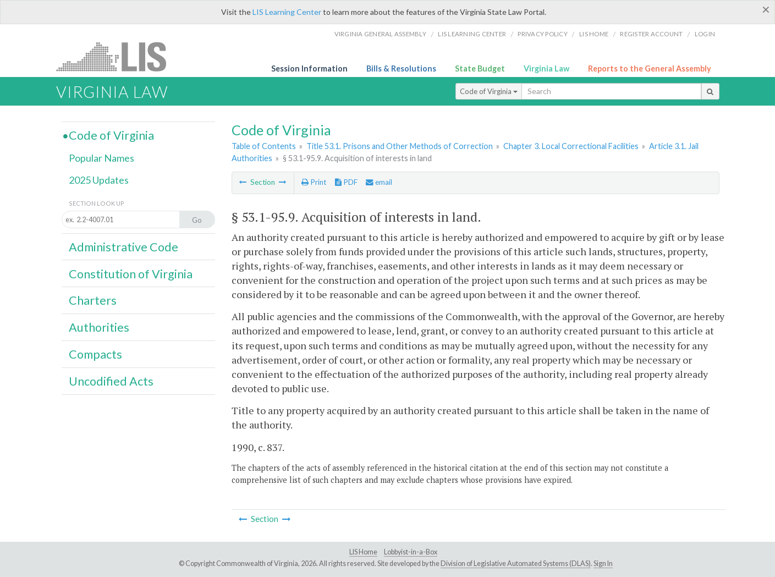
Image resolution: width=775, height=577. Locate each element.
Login (705, 33)
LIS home (593, 33)
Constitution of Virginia (131, 274)
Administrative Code (123, 247)
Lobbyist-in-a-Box (410, 552)
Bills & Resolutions (401, 68)
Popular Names (101, 158)
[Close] (766, 9)
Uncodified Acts (111, 381)
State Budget (480, 68)
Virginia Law (546, 68)
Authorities (99, 327)
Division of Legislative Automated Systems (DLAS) (516, 563)
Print (313, 182)
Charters (93, 300)
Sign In (603, 563)
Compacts (95, 354)
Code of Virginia (489, 91)
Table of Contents (264, 146)
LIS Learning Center (286, 12)
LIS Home (363, 552)
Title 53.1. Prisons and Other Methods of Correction (399, 146)
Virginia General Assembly (380, 33)
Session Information (309, 68)
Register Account (651, 33)
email (379, 182)
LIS (117, 56)
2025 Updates (99, 180)
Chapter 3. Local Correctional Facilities (571, 146)
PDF (346, 182)
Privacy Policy (543, 33)
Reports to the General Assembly (649, 68)
